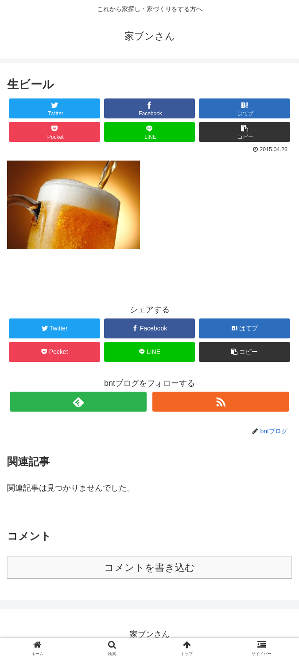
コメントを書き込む (149, 567)
